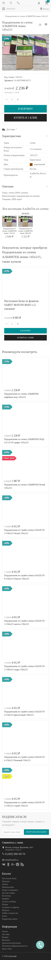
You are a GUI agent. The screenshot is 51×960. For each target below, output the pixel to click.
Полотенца (6, 896)
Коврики (5, 899)
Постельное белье (9, 878)
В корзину (25, 108)
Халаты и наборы (9, 901)
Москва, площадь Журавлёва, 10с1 (19, 847)
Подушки (6, 881)
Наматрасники (8, 887)
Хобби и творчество (10, 913)
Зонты (4, 916)
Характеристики (11, 136)
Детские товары (8, 893)
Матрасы (5, 910)
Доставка (6, 934)
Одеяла (5, 884)
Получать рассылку (36, 832)
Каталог (8, 8)
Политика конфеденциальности (14, 946)
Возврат (5, 937)
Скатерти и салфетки (10, 907)
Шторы (5, 904)
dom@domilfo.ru (11, 860)
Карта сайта (7, 949)
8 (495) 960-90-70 (15, 853)
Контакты (6, 940)
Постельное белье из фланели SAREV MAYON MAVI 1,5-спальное (21, 305)
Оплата (5, 931)
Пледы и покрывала (10, 890)
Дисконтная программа (11, 943)
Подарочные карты (9, 919)
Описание (7, 186)
